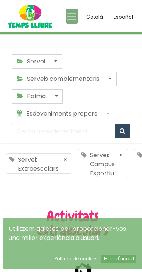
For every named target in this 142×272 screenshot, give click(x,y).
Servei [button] (32, 61)
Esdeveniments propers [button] (58, 113)
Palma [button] (32, 96)
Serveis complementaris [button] (59, 78)
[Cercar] (122, 131)
